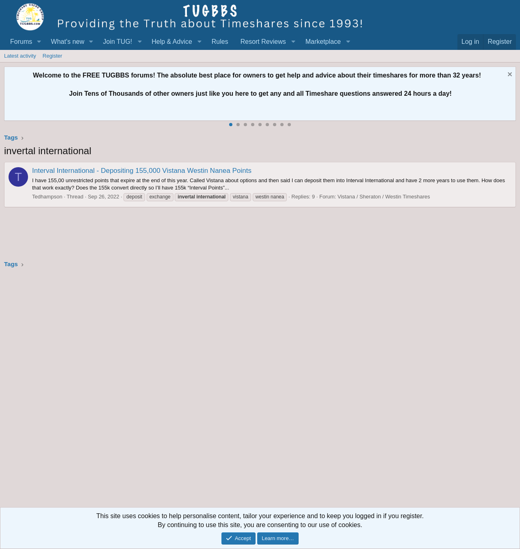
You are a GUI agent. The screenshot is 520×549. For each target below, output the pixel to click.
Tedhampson (47, 197)
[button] (39, 42)
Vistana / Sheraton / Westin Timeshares (384, 197)
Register (52, 56)
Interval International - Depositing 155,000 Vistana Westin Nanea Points (141, 170)
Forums (21, 41)
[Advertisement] (248, 390)
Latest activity (20, 56)
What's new (67, 41)
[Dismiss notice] (508, 75)
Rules (220, 41)
